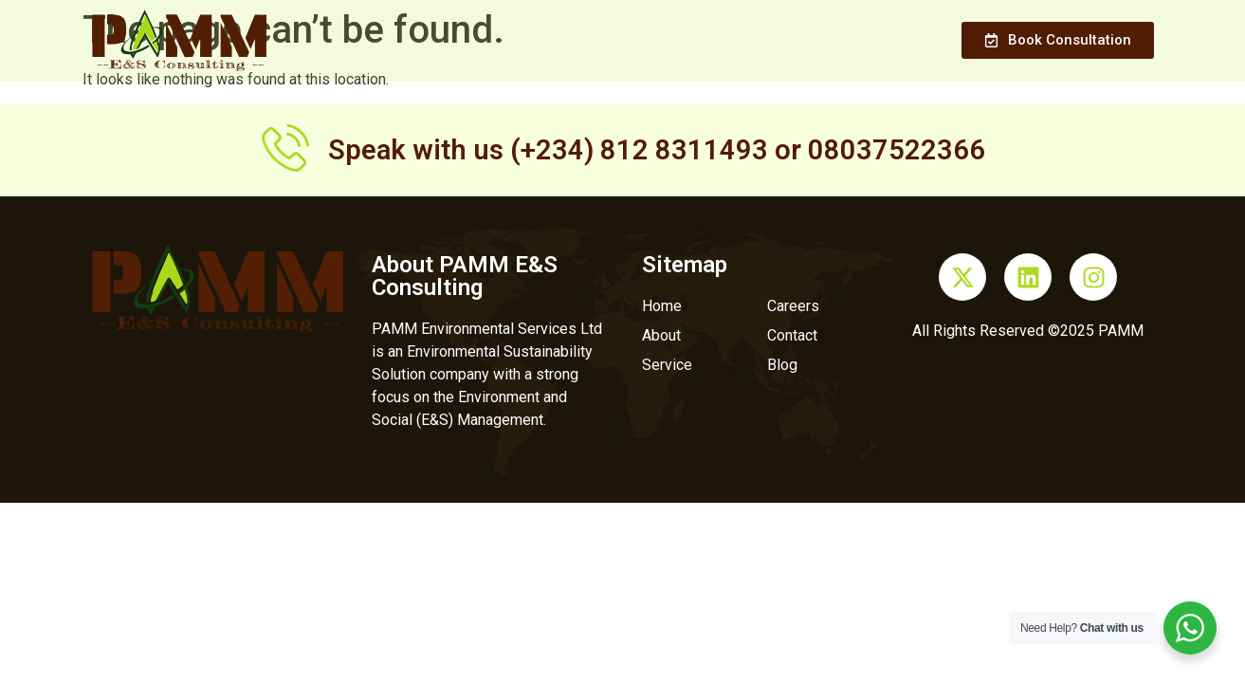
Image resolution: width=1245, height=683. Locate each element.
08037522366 (896, 150)
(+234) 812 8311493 (639, 150)
